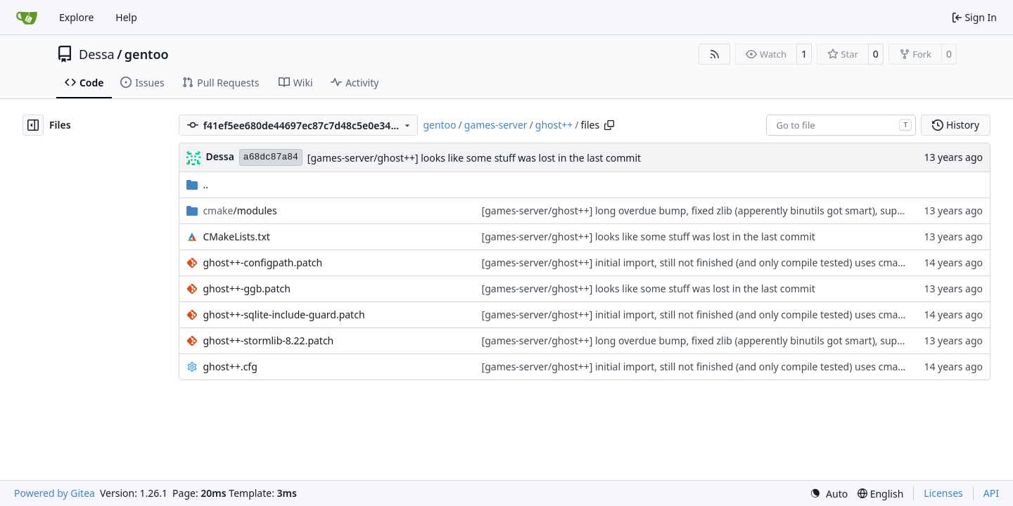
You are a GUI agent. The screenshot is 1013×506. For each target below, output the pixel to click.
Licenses (943, 493)
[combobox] (841, 125)
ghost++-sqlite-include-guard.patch (283, 314)
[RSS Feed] (715, 54)
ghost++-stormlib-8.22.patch (268, 340)
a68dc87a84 (270, 157)
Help (126, 17)
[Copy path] (609, 125)
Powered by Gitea (54, 493)
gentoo (147, 54)
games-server (496, 124)
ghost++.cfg (230, 366)
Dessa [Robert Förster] (219, 156)
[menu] (829, 493)
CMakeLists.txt (236, 236)
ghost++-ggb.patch (247, 288)
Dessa (97, 54)
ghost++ (554, 124)
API (991, 493)
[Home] (26, 17)
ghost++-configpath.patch (262, 262)
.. (197, 184)
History (955, 124)
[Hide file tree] (33, 125)
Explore (76, 17)
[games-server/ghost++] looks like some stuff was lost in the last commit (474, 157)
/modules (239, 210)
